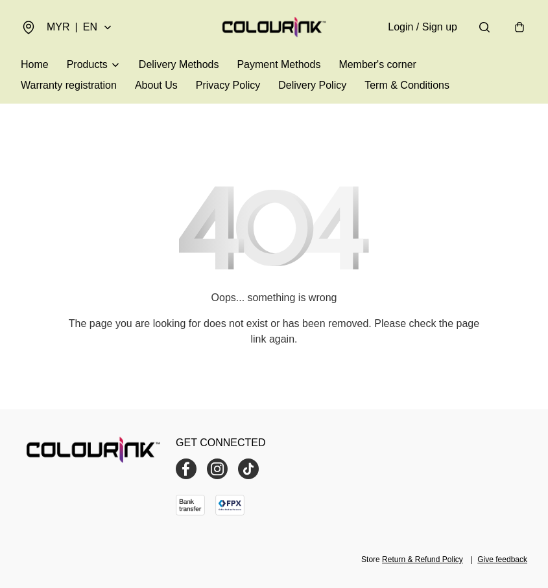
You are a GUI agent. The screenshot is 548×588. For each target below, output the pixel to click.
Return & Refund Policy (422, 559)
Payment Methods (278, 64)
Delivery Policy (312, 85)
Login (422, 26)
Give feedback (502, 559)
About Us (156, 85)
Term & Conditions (406, 85)
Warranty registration (69, 85)
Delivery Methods (179, 64)
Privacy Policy (228, 85)
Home (35, 64)
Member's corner (377, 64)
